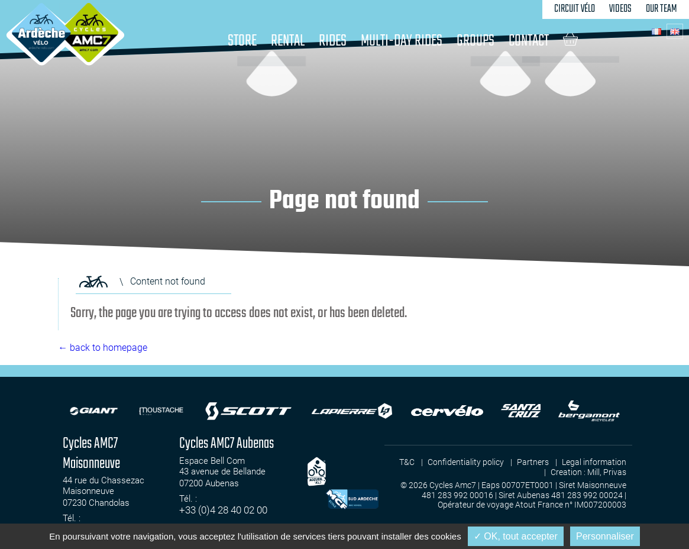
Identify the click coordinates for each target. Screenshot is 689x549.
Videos (620, 9)
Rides (333, 41)
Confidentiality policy (466, 462)
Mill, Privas (606, 472)
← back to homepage (102, 347)
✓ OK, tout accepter (516, 536)
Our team (661, 9)
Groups (475, 41)
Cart (570, 39)
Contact (529, 41)
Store (242, 41)
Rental (288, 41)
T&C (407, 462)
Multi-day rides (401, 41)
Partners (533, 462)
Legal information (594, 462)
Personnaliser (605, 536)
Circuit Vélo (574, 9)
